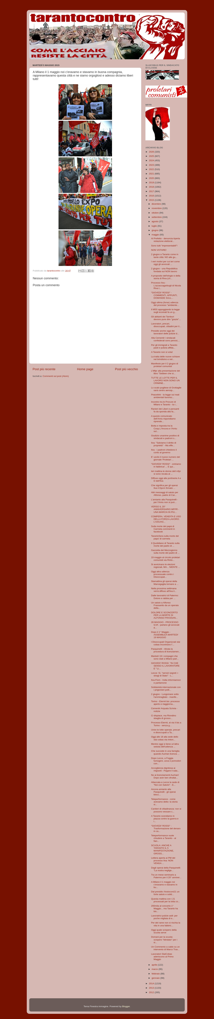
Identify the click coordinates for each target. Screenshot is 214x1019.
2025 (152, 156)
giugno (155, 230)
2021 (152, 173)
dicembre (157, 204)
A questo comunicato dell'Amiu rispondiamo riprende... (163, 419)
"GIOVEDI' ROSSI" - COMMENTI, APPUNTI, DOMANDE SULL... (164, 295)
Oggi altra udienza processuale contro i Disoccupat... (162, 574)
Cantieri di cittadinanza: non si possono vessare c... (166, 810)
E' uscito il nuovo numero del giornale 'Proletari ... (165, 458)
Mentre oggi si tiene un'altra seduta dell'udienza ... (165, 745)
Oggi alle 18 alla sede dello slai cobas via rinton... (164, 738)
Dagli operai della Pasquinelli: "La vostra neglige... (166, 869)
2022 (152, 169)
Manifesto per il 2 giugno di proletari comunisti (164, 365)
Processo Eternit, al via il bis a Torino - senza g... (166, 723)
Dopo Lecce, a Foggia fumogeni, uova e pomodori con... (166, 761)
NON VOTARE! (159, 250)
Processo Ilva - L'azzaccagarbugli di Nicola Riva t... (166, 285)
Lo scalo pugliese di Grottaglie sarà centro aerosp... (166, 389)
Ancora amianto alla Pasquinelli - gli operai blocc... (163, 792)
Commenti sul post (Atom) (56, 376)
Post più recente (44, 369)
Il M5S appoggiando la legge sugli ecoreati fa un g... (165, 310)
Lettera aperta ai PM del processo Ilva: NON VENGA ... (163, 860)
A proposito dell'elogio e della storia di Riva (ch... (165, 277)
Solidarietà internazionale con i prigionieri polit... (166, 688)
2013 (152, 988)
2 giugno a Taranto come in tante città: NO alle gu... (164, 255)
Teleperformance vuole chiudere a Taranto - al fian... (163, 838)
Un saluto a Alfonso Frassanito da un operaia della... (165, 605)
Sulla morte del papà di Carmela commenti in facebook (163, 529)
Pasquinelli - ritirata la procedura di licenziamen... (166, 650)
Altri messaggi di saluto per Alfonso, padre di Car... (164, 493)
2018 (152, 187)
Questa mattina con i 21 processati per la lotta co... (165, 900)
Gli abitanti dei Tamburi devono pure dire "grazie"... (166, 318)
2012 (152, 992)
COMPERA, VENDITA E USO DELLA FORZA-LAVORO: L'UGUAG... (166, 519)
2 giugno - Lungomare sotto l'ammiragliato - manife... (165, 695)
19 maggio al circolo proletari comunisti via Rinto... (165, 558)
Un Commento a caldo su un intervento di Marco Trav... (165, 948)
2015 (152, 200)
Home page (85, 369)
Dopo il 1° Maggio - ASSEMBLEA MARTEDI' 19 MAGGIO (164, 635)
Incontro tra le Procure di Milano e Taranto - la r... (164, 403)
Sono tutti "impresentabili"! (164, 245)
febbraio (156, 973)
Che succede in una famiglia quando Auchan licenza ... (165, 752)
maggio (156, 234)
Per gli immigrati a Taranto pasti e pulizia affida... (164, 346)
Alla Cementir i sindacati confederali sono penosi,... (165, 339)
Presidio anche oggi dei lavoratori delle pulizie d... (165, 332)
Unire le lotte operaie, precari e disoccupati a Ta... (165, 731)
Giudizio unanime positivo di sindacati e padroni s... (165, 437)
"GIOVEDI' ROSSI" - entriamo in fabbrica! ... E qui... (166, 465)
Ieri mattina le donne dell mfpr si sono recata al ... (166, 472)
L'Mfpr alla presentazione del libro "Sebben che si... (165, 372)
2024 (152, 160)
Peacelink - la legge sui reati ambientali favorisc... (165, 396)
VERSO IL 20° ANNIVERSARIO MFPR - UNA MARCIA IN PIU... (165, 509)
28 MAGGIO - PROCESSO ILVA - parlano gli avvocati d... (165, 625)
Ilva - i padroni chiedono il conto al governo (164, 451)
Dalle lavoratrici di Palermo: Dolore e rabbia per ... (165, 596)
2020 (152, 178)
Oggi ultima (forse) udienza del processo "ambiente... (165, 303)
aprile (155, 965)
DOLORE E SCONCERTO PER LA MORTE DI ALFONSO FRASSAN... (164, 615)
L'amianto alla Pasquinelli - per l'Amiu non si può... (164, 500)
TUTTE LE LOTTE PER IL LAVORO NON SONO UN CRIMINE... (165, 380)
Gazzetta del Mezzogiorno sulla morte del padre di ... (165, 551)
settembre (157, 217)
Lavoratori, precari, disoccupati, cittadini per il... (166, 325)
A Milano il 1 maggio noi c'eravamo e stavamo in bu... (164, 885)
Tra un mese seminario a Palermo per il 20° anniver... (166, 876)
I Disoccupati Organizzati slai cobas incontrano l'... (165, 643)
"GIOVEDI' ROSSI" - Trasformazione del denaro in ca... (166, 828)
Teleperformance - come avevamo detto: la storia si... (164, 802)
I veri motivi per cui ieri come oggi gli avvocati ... (165, 262)
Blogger (126, 1006)
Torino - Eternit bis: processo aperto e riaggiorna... (165, 702)
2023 (152, 165)
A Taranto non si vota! (162, 352)
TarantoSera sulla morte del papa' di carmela (165, 537)
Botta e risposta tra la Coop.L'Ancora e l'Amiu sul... (164, 428)
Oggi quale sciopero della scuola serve (164, 931)
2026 (152, 152)
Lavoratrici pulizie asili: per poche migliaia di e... (164, 917)
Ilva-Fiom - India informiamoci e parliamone (166, 681)
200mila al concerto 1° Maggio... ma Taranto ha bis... (164, 908)
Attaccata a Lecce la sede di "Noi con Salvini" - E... (165, 783)
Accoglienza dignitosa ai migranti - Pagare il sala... (165, 769)
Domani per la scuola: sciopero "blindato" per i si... (164, 939)
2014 (152, 983)
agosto (155, 221)
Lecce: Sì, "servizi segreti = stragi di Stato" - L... (164, 674)
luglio (154, 226)
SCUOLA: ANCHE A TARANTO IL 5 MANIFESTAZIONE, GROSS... (162, 849)
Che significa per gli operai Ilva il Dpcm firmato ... (164, 486)
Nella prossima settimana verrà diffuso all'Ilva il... (164, 589)
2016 (152, 195)
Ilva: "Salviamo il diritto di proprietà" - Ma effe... (163, 444)
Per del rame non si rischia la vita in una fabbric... (165, 924)
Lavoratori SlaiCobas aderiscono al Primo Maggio (162, 957)
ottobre (155, 212)
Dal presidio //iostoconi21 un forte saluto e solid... (165, 893)
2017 (152, 191)
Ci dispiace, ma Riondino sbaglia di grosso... (163, 716)
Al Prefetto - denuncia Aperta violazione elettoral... (165, 239)
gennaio (156, 978)
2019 (152, 182)
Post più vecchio (126, 369)
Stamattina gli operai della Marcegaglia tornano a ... (165, 582)
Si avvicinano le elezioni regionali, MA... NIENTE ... (165, 565)
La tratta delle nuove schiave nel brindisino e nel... (165, 357)
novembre (157, 208)
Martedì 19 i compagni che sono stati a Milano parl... (165, 657)
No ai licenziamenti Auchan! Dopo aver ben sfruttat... (165, 776)
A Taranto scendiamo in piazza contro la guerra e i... (165, 819)
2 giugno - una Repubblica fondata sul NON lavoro (164, 269)
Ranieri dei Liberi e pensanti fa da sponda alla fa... (165, 410)
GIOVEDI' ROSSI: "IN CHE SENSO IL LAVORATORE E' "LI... (165, 666)
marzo (155, 969)
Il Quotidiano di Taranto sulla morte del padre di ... (165, 544)
